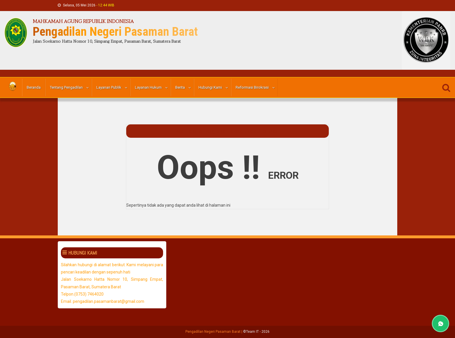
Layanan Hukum (148, 87)
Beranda (34, 87)
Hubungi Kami (210, 87)
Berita (180, 87)
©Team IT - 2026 (256, 332)
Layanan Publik (108, 87)
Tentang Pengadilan (66, 87)
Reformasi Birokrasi (252, 87)
